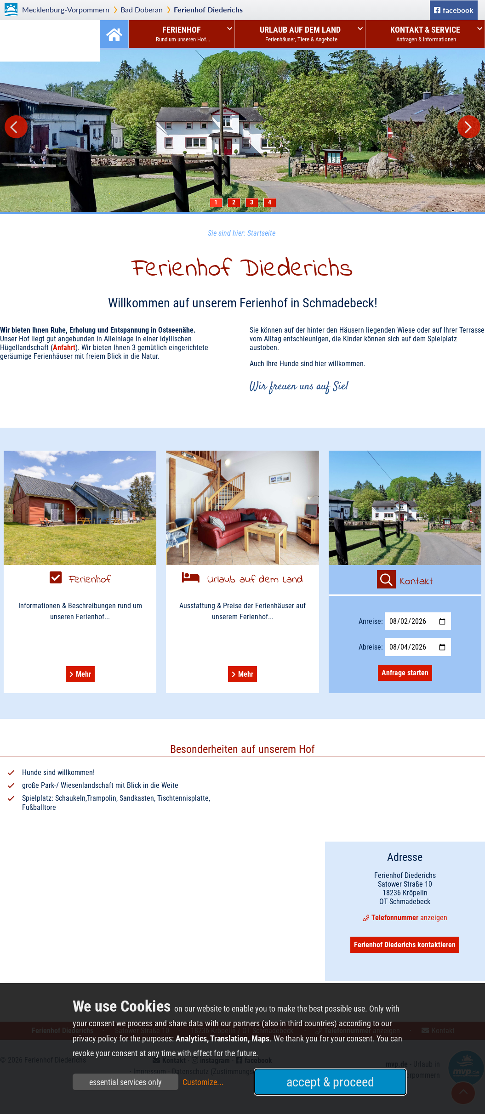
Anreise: (371, 621)
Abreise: (371, 647)
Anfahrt (64, 347)
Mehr (83, 674)
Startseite (114, 34)
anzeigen (409, 917)
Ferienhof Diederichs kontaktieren (405, 944)
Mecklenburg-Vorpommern (65, 9)
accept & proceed (330, 1082)
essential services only (125, 1082)
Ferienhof (183, 34)
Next (468, 126)
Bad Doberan (141, 9)
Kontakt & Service (425, 34)
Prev (16, 126)
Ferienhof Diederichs (208, 9)
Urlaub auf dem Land (300, 34)
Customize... (203, 1082)
